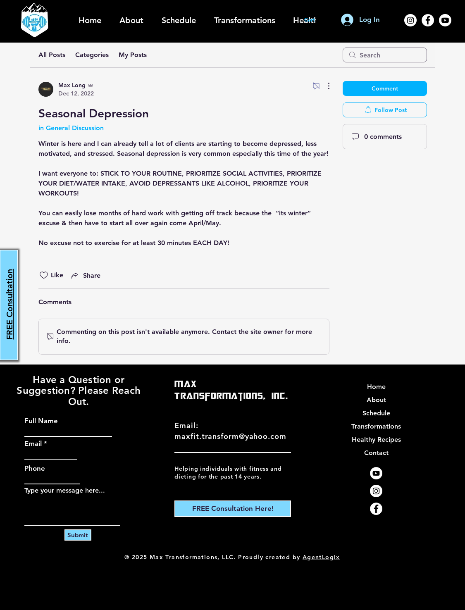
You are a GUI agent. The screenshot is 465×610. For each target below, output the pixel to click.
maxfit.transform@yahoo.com (230, 436)
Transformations (376, 426)
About (376, 400)
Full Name (41, 420)
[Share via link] (85, 275)
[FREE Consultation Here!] (232, 508)
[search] (385, 55)
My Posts (133, 55)
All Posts (51, 55)
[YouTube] (376, 473)
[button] (314, 20)
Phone (34, 468)
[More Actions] (324, 86)
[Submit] (77, 535)
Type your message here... (64, 490)
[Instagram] (410, 20)
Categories (92, 55)
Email (33, 443)
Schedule (376, 413)
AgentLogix (321, 557)
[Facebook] (428, 20)
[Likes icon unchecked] (43, 275)
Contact (376, 453)
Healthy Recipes (376, 439)
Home (376, 387)
